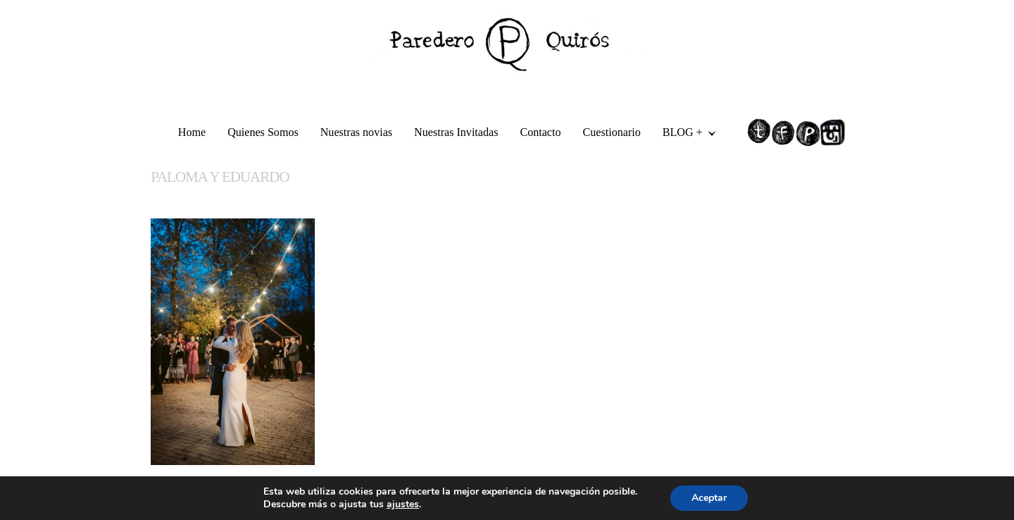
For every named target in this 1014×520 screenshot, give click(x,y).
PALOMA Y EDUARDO (220, 176)
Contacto (540, 132)
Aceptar (709, 497)
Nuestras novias (356, 132)
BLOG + (683, 134)
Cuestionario (612, 132)
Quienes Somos (263, 132)
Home (192, 132)
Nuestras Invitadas (456, 132)
